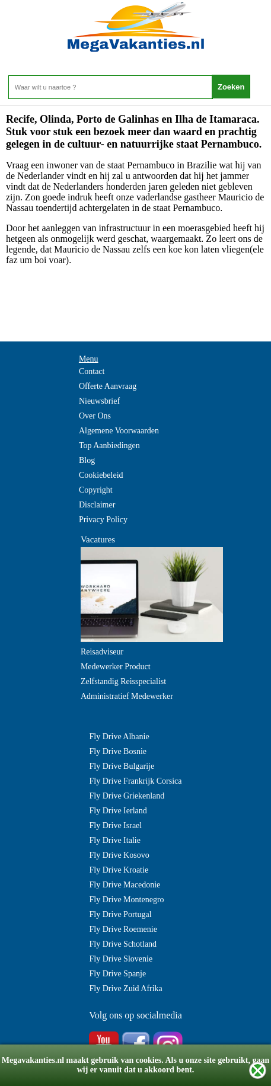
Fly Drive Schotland (123, 944)
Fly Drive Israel (116, 825)
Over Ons (95, 415)
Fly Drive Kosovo (119, 855)
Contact (92, 371)
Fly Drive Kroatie (119, 869)
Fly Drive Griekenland (127, 795)
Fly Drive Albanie (119, 736)
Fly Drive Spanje (118, 973)
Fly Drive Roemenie (123, 929)
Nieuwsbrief (99, 401)
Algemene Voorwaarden (119, 430)
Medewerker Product (116, 666)
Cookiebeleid (101, 475)
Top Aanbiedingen (109, 445)
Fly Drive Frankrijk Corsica (136, 781)
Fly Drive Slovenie (121, 958)
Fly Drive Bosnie (118, 751)
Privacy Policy (103, 519)
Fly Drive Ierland (118, 810)
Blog (87, 460)
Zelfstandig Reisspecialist (123, 681)
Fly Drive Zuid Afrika (126, 988)
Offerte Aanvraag (107, 386)
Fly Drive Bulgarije (122, 766)
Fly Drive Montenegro (127, 899)
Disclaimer (97, 504)
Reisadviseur (102, 651)
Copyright (96, 489)
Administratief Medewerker (127, 696)
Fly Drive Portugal (121, 914)
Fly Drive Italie (115, 840)
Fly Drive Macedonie (125, 884)
